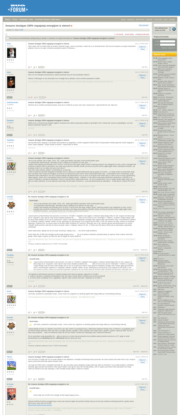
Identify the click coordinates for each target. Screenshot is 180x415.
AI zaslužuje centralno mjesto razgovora (165, 100)
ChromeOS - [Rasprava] (165, 97)
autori (166, 19)
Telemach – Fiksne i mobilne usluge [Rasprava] (166, 216)
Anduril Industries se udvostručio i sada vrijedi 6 (166, 333)
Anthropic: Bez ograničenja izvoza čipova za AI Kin (166, 120)
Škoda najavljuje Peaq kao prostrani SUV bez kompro (166, 337)
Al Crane (10, 384)
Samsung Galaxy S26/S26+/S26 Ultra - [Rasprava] (164, 262)
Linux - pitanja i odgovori (165, 110)
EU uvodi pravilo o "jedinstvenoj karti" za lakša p (166, 255)
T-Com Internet (162, 186)
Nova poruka (143, 25)
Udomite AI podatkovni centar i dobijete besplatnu (166, 202)
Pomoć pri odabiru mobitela (166, 276)
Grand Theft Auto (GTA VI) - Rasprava (166, 205)
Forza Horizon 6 (163, 112)
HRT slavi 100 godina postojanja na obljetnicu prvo (165, 174)
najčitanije (149, 19)
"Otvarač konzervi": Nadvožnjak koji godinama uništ (166, 327)
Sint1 (9, 44)
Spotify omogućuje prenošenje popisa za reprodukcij (165, 237)
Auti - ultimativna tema (165, 117)
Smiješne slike (162, 354)
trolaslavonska (12, 102)
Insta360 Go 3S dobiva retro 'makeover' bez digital (167, 220)
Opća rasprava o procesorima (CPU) (164, 245)
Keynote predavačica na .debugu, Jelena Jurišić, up (166, 225)
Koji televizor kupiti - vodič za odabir (166, 127)
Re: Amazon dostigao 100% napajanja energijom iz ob (48, 197)
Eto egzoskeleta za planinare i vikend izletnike (166, 304)
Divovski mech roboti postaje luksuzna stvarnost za (166, 131)
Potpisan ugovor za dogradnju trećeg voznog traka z (166, 90)
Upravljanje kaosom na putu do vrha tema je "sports (167, 347)
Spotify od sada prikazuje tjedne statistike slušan (166, 166)
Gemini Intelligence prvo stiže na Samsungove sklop (166, 300)
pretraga (172, 19)
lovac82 (10, 197)
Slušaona (161, 258)
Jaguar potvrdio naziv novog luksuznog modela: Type (167, 286)
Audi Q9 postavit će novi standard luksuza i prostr (165, 146)
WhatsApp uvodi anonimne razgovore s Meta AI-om (166, 310)
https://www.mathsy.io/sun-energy (40, 405)
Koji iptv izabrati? (163, 320)
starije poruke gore (143, 34)
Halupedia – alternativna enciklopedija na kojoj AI (165, 198)
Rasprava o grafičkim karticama (164, 94)
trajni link (144, 67)
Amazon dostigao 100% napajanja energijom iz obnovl (93, 38)
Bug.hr (7, 19)
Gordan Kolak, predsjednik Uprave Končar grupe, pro (166, 195)
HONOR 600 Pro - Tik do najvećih (166, 136)
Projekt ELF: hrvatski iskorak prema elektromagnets (164, 154)
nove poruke (158, 19)
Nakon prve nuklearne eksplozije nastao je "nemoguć (165, 70)
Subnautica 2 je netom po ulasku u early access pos (166, 114)
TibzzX (9, 357)
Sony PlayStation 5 (164, 330)
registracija (130, 19)
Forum (14, 19)
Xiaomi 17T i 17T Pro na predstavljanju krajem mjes (166, 139)
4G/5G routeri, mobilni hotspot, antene (165, 62)
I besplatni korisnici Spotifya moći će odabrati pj (167, 75)
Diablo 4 (160, 251)
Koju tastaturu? (162, 318)
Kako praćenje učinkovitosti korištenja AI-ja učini (166, 123)
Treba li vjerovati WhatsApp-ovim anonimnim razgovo (167, 66)
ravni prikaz (130, 34)
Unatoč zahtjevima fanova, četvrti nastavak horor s (166, 150)
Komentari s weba (26, 19)
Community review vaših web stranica (165, 266)
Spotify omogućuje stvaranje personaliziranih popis (166, 179)
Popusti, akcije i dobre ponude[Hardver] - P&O (165, 270)
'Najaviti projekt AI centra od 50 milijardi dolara (167, 340)
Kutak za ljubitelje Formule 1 (166, 209)
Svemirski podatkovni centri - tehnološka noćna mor (166, 159)
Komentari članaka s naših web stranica (50, 19)
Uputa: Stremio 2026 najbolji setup (164, 162)
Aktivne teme (159, 55)
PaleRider (11, 140)
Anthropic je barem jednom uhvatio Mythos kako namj (166, 322)
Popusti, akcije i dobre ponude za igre (165, 183)
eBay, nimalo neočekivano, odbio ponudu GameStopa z (167, 85)
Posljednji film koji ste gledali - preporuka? (165, 283)
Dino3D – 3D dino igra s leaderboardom (165, 232)
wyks (9, 72)
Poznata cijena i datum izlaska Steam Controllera (166, 241)
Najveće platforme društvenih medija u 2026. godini (166, 296)
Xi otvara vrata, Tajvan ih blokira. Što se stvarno (165, 82)
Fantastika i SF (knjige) (165, 223)
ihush (9, 158)
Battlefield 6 (161, 307)
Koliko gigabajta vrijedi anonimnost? (165, 59)
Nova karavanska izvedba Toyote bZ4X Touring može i (167, 351)
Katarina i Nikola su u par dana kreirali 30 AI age (166, 279)
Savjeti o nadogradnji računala (164, 248)
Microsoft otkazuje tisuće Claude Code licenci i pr (165, 273)
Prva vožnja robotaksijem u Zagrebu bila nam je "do (166, 213)
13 (31, 97)
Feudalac (10, 120)
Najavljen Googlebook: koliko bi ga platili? (165, 292)
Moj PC (9, 97)
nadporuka (144, 250)
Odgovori (142, 46)
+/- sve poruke (118, 34)
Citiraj (142, 49)
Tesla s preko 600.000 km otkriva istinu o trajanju (166, 170)
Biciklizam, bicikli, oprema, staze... (166, 78)
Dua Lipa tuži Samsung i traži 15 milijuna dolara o (165, 103)
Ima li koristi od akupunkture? (162, 107)
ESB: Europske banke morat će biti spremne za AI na (166, 314)
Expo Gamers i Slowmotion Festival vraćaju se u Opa (166, 344)
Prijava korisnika (161, 37)
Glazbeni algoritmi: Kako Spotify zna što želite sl (165, 143)
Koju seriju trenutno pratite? (166, 192)
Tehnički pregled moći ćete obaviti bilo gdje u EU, (166, 189)
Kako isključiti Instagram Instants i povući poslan (165, 229)
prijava (123, 19)
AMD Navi (161, 289)
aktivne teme (140, 19)
